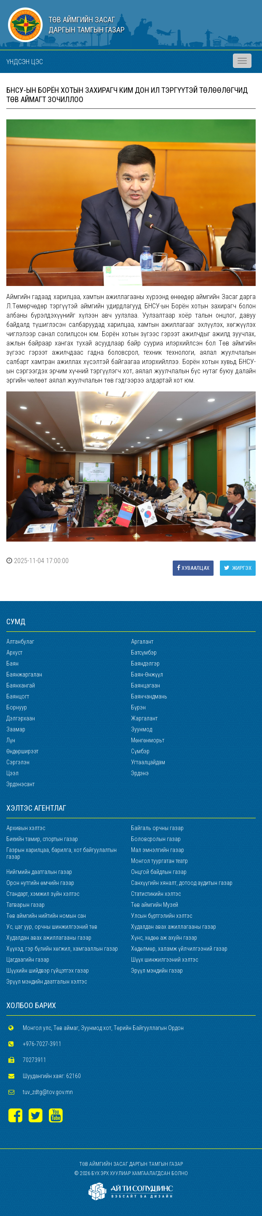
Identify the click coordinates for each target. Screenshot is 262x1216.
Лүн (10, 740)
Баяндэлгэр (145, 663)
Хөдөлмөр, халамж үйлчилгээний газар (179, 948)
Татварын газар (25, 904)
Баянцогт (17, 696)
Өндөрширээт (22, 751)
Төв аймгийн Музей (154, 904)
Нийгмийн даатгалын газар (39, 871)
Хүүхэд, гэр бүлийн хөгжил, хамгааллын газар (62, 948)
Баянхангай (20, 685)
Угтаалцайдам (148, 762)
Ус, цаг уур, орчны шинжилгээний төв (51, 926)
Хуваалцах (193, 568)
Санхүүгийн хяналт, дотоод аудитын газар (182, 882)
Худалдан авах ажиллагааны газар (173, 926)
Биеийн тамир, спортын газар (42, 839)
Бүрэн (138, 707)
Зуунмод (141, 729)
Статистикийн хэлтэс (156, 893)
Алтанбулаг (20, 641)
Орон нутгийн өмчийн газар (40, 882)
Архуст (14, 652)
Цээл (12, 773)
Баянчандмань (149, 696)
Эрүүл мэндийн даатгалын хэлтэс (46, 981)
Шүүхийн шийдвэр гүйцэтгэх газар (47, 970)
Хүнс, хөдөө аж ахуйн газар (164, 937)
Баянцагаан (145, 685)
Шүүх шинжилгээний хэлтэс (164, 959)
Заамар (15, 729)
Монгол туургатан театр (159, 860)
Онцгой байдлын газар (159, 871)
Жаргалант (144, 718)
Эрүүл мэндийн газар (157, 970)
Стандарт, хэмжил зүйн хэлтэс (42, 893)
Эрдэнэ (140, 773)
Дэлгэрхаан (20, 718)
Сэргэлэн (17, 762)
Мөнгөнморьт (147, 740)
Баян (12, 663)
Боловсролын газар (156, 839)
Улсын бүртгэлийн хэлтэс (161, 915)
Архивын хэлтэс (25, 828)
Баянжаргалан (24, 674)
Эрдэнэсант (20, 784)
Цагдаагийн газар (27, 959)
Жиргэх (237, 568)
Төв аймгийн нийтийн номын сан (46, 915)
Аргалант (142, 641)
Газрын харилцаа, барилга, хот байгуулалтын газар (61, 853)
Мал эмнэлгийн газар (157, 850)
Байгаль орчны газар (157, 828)
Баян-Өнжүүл (147, 674)
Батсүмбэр (144, 652)
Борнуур (16, 707)
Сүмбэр (140, 751)
